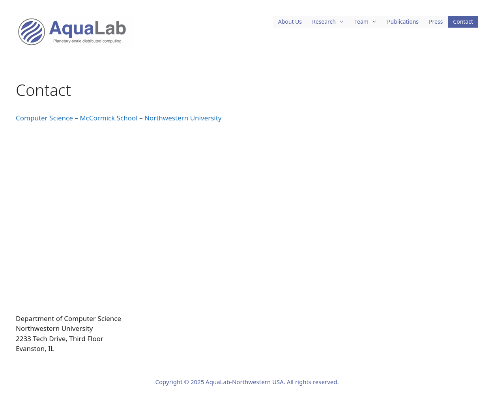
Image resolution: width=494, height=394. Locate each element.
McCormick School (109, 117)
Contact (463, 21)
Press (436, 21)
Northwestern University (183, 117)
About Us (290, 21)
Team (368, 22)
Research (330, 22)
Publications (403, 21)
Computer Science (44, 117)
